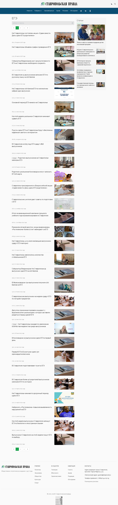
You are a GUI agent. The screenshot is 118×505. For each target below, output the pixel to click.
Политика (38, 470)
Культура (38, 479)
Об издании (71, 479)
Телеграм (54, 470)
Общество (38, 476)
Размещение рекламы (91, 481)
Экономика (38, 473)
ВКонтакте (54, 473)
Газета (70, 470)
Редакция (71, 476)
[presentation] (43, 23)
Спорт (37, 483)
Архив (70, 473)
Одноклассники (56, 476)
